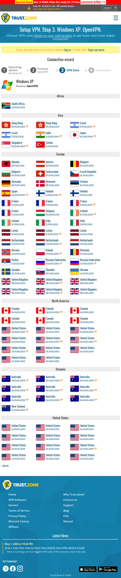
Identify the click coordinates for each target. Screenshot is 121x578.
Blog (66, 510)
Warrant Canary (19, 521)
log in (67, 49)
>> (93, 2)
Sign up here (96, 49)
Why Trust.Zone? (74, 494)
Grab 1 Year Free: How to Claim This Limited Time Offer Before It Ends (44, 547)
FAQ (66, 516)
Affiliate (14, 527)
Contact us (70, 500)
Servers (13, 505)
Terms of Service (19, 510)
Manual (68, 521)
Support (68, 505)
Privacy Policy (17, 516)
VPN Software (17, 500)
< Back (5, 465)
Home (12, 494)
